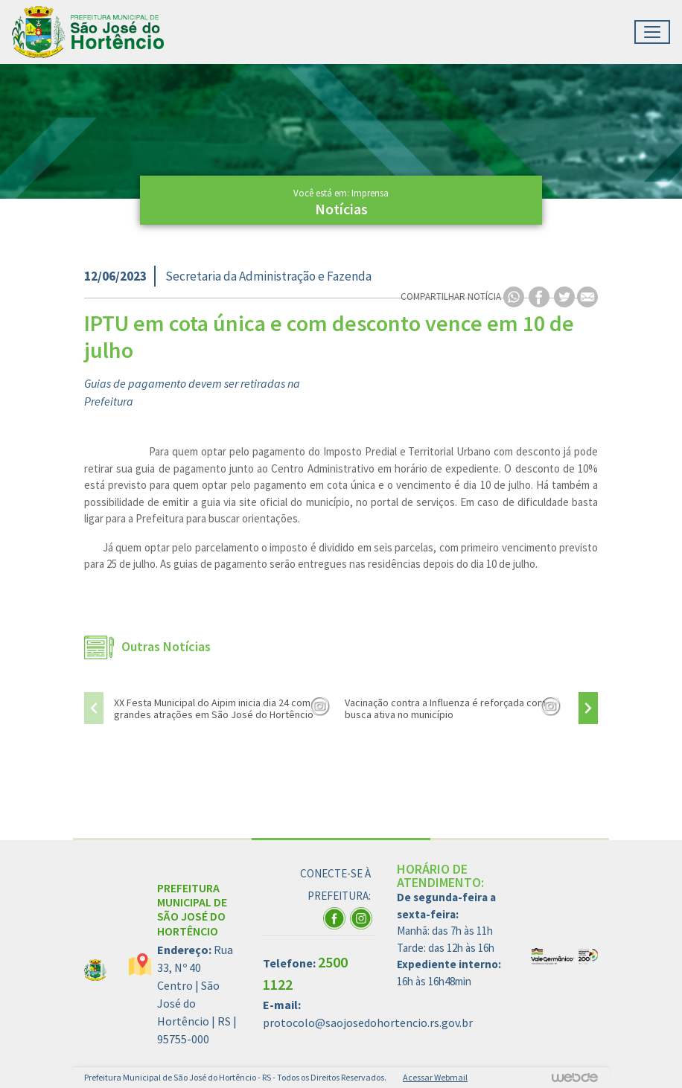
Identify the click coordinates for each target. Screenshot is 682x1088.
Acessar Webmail (435, 1077)
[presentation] (93, 708)
